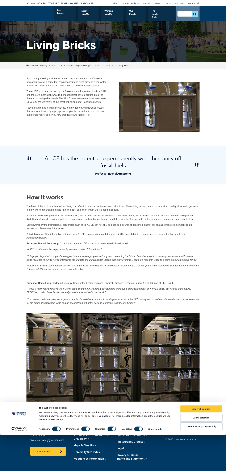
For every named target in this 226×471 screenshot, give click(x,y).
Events (167, 3)
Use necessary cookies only (201, 462)
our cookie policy (53, 455)
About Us (179, 3)
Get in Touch (194, 3)
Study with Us (96, 14)
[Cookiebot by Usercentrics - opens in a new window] (19, 465)
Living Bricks (124, 65)
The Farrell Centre (160, 14)
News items (109, 65)
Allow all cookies (201, 445)
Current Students (131, 3)
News (157, 3)
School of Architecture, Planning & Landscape (71, 65)
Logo (40, 14)
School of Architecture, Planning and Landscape (60, 3)
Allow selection (201, 454)
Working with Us (118, 14)
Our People (139, 14)
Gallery (115, 3)
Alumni (146, 3)
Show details (155, 465)
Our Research (76, 14)
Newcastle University (38, 65)
